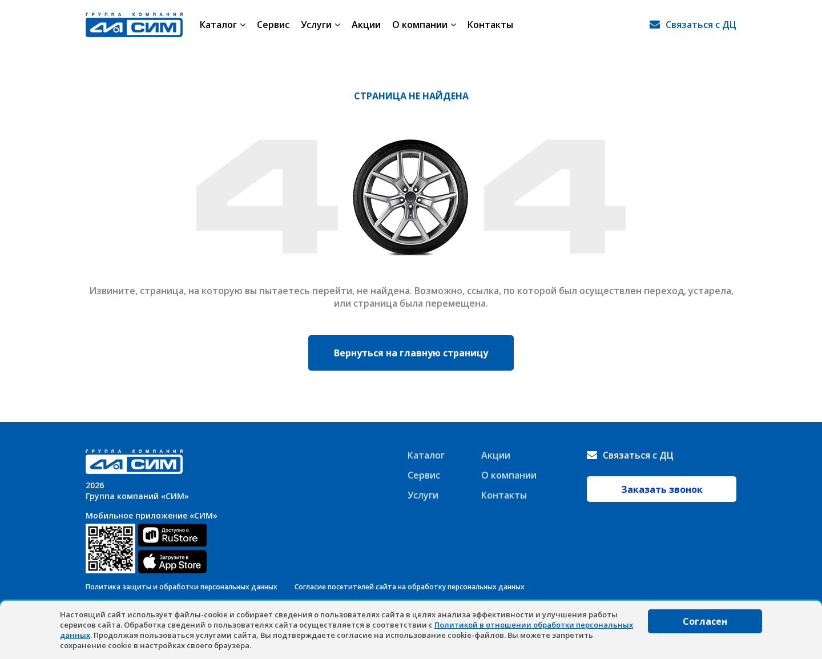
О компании (424, 24)
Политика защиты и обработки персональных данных (181, 587)
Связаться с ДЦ (701, 24)
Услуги (320, 24)
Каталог (222, 24)
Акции (366, 24)
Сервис (273, 24)
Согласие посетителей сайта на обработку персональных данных (410, 587)
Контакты (490, 24)
